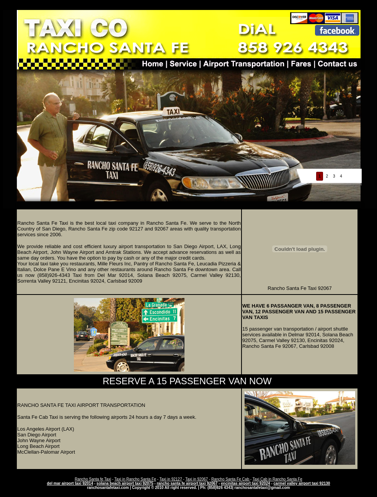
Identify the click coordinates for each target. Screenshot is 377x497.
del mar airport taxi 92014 (70, 483)
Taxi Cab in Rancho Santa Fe (277, 479)
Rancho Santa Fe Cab (230, 479)
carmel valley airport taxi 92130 (302, 483)
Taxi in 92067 (196, 479)
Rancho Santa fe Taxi (93, 479)
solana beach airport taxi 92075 (124, 483)
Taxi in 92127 (171, 479)
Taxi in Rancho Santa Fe (135, 479)
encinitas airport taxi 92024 (245, 483)
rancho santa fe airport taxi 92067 (187, 483)
